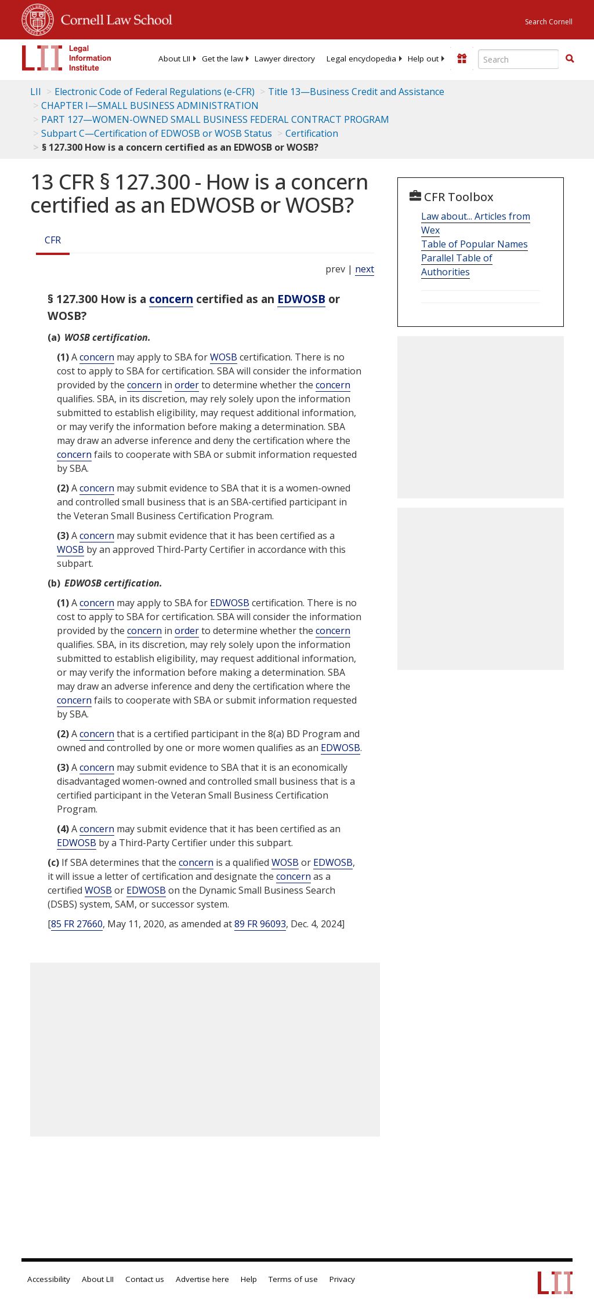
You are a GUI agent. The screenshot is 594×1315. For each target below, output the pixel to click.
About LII (174, 58)
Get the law (222, 58)
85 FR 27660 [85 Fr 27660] (77, 923)
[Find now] (570, 59)
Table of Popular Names (474, 244)
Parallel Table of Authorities (456, 265)
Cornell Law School (113, 18)
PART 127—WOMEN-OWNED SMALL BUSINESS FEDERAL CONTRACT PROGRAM (215, 119)
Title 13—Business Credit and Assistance (356, 91)
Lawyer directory (285, 58)
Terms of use (293, 1279)
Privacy (342, 1279)
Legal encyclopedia (361, 58)
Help (249, 1279)
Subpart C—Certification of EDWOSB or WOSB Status (156, 133)
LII (35, 91)
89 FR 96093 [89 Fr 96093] (260, 923)
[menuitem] (174, 58)
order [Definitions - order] (187, 384)
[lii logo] (66, 58)
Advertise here (202, 1279)
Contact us (144, 1279)
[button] (570, 58)
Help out (423, 58)
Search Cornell (549, 22)
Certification (311, 133)
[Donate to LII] (461, 58)
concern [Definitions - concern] (171, 299)
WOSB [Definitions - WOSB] (223, 357)
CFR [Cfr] (53, 240)
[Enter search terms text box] (518, 59)
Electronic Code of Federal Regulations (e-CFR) (155, 91)
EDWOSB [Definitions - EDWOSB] (301, 299)
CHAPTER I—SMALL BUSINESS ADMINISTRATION (150, 105)
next (364, 269)
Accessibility (48, 1279)
